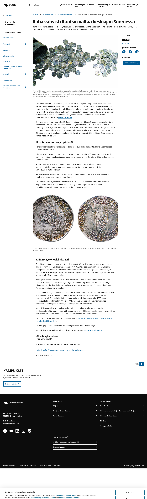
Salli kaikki (130, 482)
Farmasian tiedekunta (122, 386)
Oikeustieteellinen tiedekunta (76, 386)
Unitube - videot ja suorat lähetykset (13, 67)
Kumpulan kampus (63, 410)
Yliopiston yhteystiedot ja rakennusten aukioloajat (122, 442)
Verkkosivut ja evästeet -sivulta (43, 487)
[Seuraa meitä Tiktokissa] (29, 462)
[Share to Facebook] (123, 51)
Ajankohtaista (48, 15)
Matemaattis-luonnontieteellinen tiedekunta (76, 415)
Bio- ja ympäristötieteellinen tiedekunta (122, 376)
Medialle (14, 74)
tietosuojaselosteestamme (69, 487)
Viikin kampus (106, 372)
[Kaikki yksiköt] (12, 384)
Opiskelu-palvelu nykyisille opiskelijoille (75, 473)
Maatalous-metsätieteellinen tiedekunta (122, 391)
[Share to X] (130, 51)
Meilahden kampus (109, 400)
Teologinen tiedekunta (76, 391)
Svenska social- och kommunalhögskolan (76, 401)
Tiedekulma (7, 50)
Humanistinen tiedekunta (76, 376)
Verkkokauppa (75, 447)
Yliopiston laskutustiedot (122, 447)
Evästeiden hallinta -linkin (66, 484)
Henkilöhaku (122, 437)
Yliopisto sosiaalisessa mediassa (14, 86)
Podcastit (14, 44)
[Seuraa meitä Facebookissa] (5, 462)
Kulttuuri (125, 44)
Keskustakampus (62, 372)
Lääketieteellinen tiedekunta (122, 405)
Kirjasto (75, 437)
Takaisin (8, 16)
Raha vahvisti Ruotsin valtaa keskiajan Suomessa (95, 15)
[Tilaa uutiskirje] (131, 62)
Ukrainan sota (8, 56)
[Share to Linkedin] (137, 51)
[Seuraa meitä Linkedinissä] (17, 462)
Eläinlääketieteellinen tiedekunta (122, 381)
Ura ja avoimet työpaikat (75, 442)
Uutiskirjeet (7, 80)
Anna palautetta (122, 457)
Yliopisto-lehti (8, 38)
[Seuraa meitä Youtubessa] (11, 462)
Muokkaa (130, 488)
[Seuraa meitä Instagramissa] (23, 462)
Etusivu (35, 15)
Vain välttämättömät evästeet (129, 494)
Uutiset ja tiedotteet (65, 15)
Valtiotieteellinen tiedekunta (76, 396)
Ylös (137, 364)
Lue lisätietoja (10, 492)
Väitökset (6, 61)
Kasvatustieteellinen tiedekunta (76, 381)
